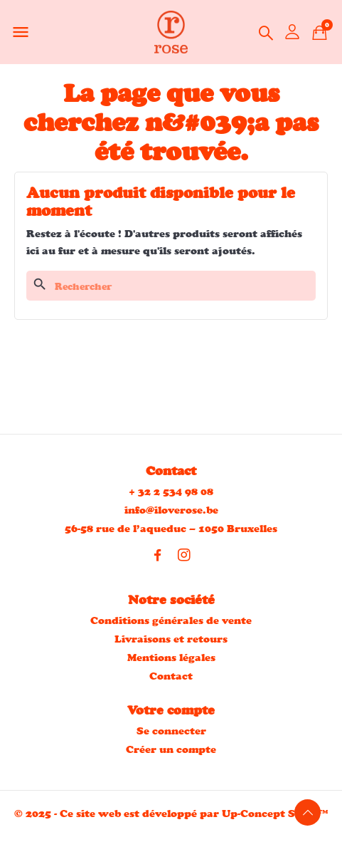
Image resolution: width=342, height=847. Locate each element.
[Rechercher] (171, 286)
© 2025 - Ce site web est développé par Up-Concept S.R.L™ (171, 813)
